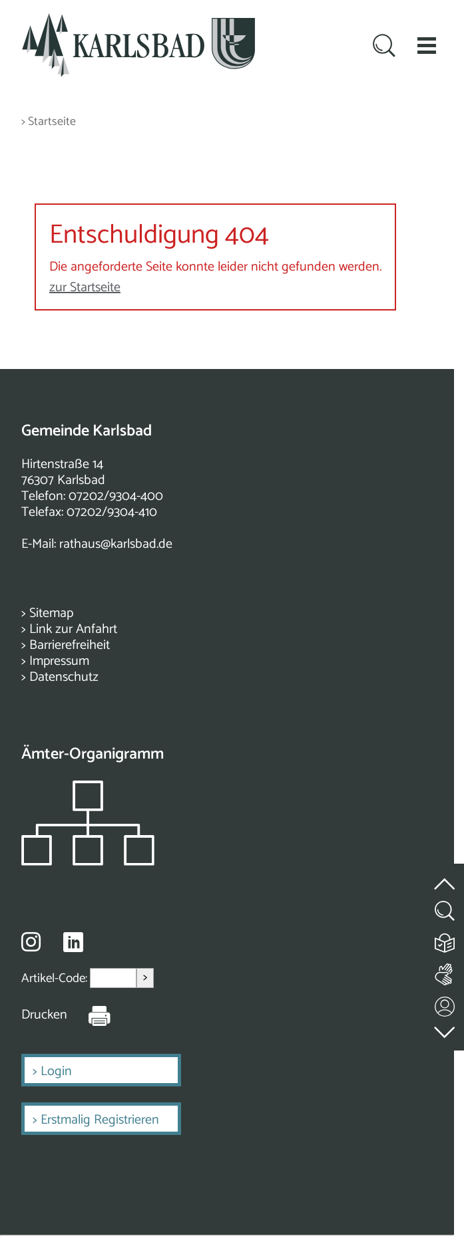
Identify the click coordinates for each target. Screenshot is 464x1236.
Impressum (59, 661)
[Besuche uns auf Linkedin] (73, 942)
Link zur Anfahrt (73, 629)
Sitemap (51, 613)
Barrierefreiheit (69, 645)
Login (56, 1071)
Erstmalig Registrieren (100, 1120)
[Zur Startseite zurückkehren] (138, 21)
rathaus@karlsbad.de (115, 544)
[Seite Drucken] (89, 1015)
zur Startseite (84, 288)
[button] (426, 45)
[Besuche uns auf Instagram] (31, 941)
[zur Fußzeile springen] (445, 1029)
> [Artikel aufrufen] (145, 977)
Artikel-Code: (55, 977)
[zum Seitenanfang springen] (445, 876)
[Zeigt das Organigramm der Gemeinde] (87, 862)
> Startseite (48, 122)
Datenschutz (64, 677)
